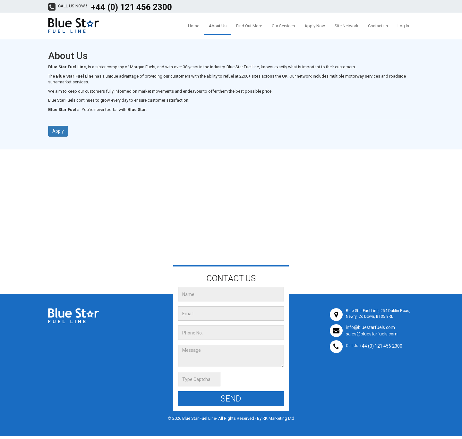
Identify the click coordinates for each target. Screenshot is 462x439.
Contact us (378, 25)
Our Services (283, 25)
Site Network (346, 25)
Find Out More (249, 25)
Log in (403, 25)
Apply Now (314, 25)
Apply (58, 131)
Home (193, 25)
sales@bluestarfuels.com (372, 333)
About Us (218, 25)
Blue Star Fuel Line (199, 418)
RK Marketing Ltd (278, 418)
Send (231, 398)
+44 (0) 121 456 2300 (131, 7)
